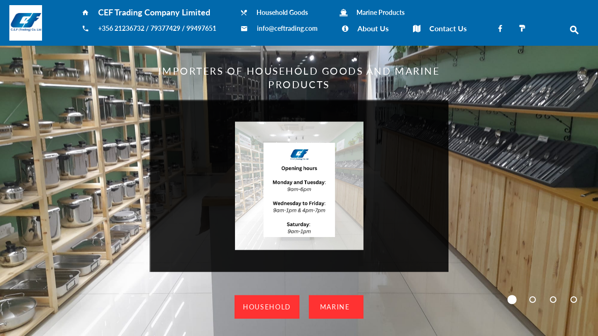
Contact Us (448, 28)
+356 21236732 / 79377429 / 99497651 (157, 28)
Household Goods (285, 12)
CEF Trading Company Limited (157, 12)
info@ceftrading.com (287, 28)
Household (267, 306)
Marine (336, 306)
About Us (373, 28)
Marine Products (380, 12)
